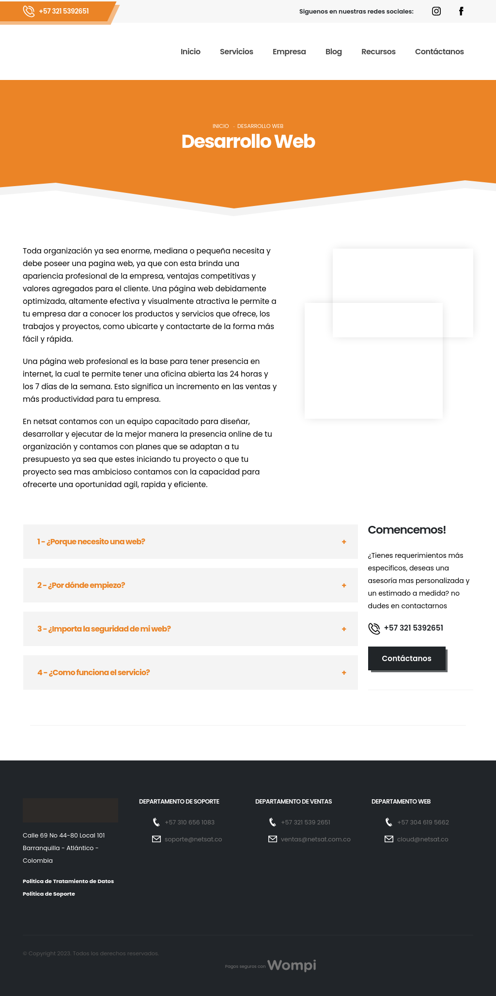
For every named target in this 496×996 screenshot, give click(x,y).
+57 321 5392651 (64, 11)
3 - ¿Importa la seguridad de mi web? (103, 628)
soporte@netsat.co (194, 839)
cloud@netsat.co (423, 839)
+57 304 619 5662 (423, 822)
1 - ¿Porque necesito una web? (91, 541)
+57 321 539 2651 (306, 822)
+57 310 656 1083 (190, 822)
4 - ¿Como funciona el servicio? (93, 672)
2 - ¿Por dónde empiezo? (81, 585)
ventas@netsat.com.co (316, 839)
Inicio (221, 126)
